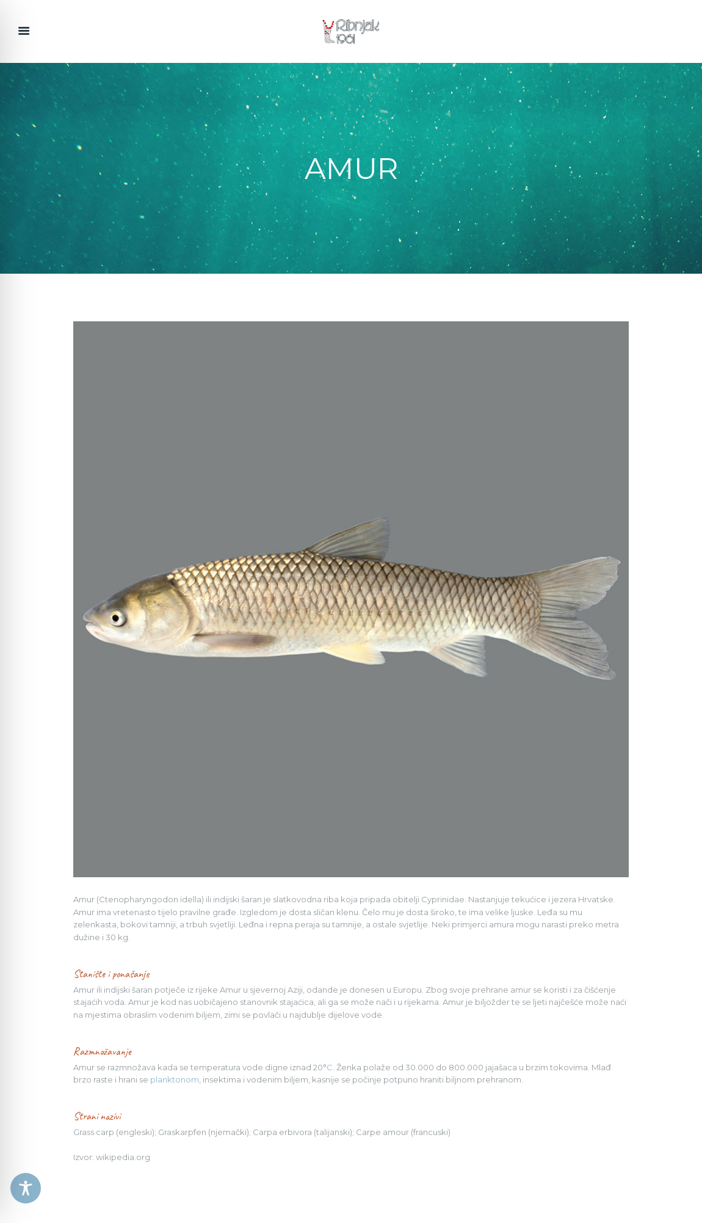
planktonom (174, 1079)
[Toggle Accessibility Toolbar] (25, 1188)
